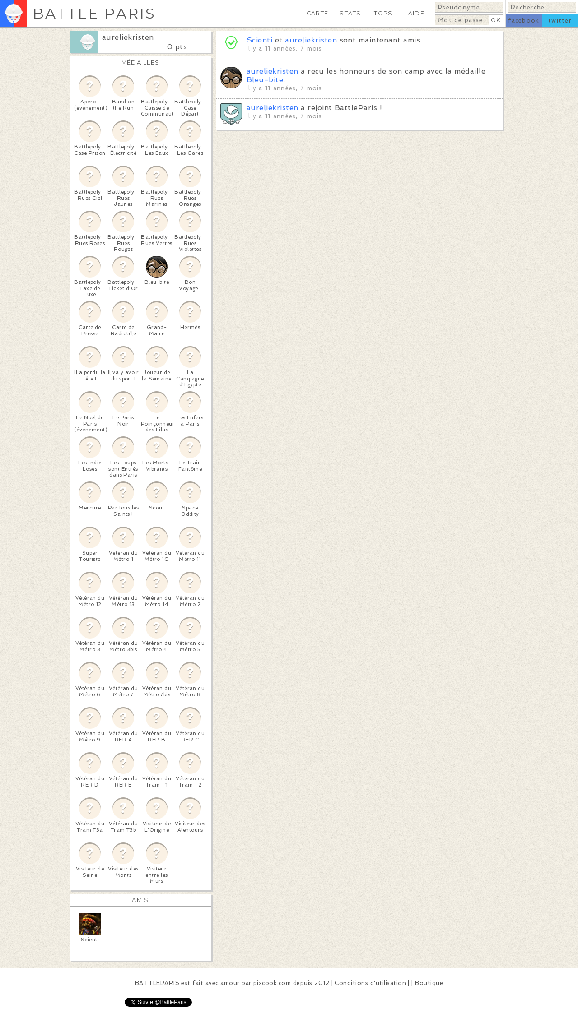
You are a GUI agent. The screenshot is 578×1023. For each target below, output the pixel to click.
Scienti (259, 40)
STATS (350, 13)
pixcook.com (272, 983)
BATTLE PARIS (94, 13)
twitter (560, 20)
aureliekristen (128, 37)
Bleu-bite (265, 79)
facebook (523, 20)
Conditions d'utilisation (370, 983)
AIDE (416, 13)
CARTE (317, 13)
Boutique (429, 983)
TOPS (383, 13)
